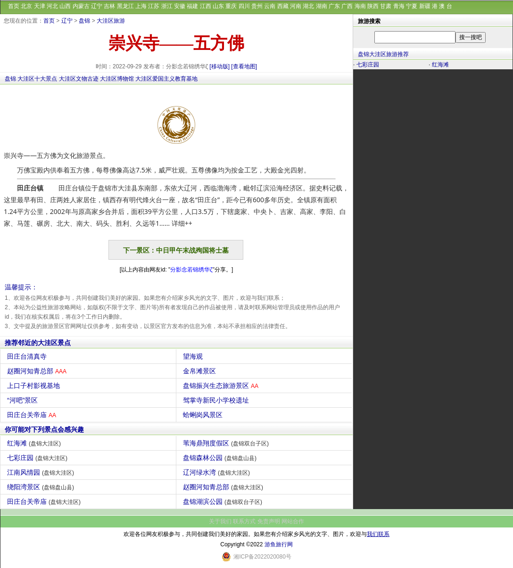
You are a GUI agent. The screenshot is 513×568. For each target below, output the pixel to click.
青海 (399, 6)
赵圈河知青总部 (38, 371)
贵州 (257, 6)
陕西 (373, 6)
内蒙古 (81, 6)
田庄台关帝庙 (32, 415)
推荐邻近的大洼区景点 (38, 342)
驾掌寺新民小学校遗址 (217, 400)
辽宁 (96, 6)
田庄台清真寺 (28, 356)
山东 (218, 6)
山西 (65, 6)
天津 (39, 6)
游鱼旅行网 (279, 544)
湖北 (308, 6)
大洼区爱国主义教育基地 (166, 78)
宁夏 (411, 6)
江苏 (153, 6)
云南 (269, 6)
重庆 (231, 6)
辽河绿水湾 (217, 472)
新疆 (424, 6)
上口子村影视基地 (34, 385)
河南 (295, 6)
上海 (141, 6)
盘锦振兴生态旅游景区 (222, 385)
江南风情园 (41, 472)
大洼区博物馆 (117, 78)
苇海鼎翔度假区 (227, 443)
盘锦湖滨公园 (224, 501)
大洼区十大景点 (37, 78)
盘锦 (84, 20)
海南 (360, 6)
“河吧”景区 (23, 400)
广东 (334, 6)
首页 (13, 6)
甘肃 (385, 6)
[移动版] (219, 66)
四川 (244, 6)
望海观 (194, 356)
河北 (52, 6)
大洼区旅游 (111, 20)
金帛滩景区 (200, 371)
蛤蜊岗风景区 (204, 415)
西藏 (283, 6)
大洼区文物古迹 (79, 78)
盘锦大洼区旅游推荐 (383, 54)
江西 (205, 6)
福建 (192, 6)
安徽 (179, 6)
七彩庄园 (38, 457)
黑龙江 (125, 6)
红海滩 (35, 443)
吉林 (109, 6)
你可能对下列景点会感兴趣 (44, 429)
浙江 (167, 6)
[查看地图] (244, 66)
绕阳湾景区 (41, 487)
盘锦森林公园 (221, 457)
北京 (26, 6)
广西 (347, 6)
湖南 (321, 6)
